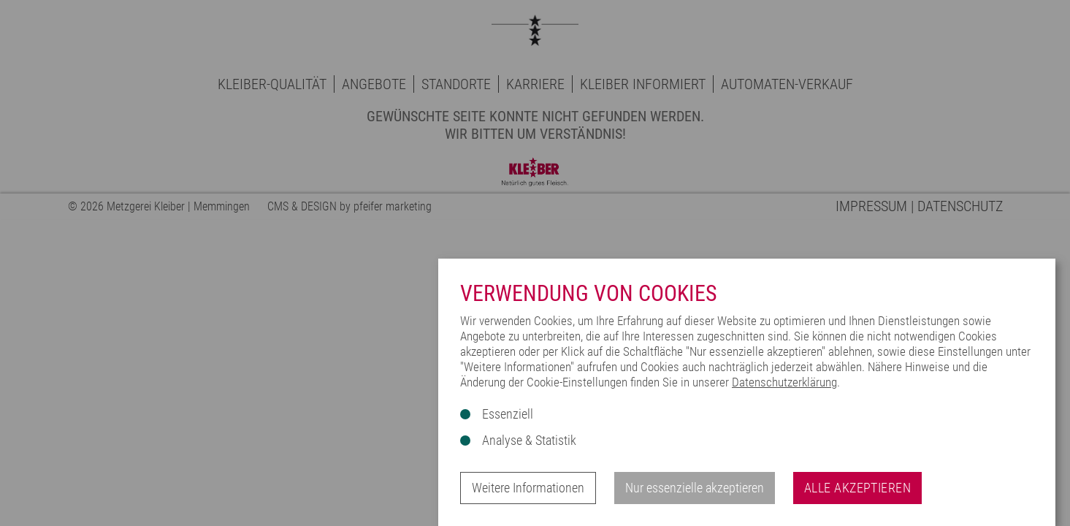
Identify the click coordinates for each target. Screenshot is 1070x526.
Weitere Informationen (528, 487)
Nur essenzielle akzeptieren (694, 487)
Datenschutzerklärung (784, 382)
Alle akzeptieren (857, 487)
